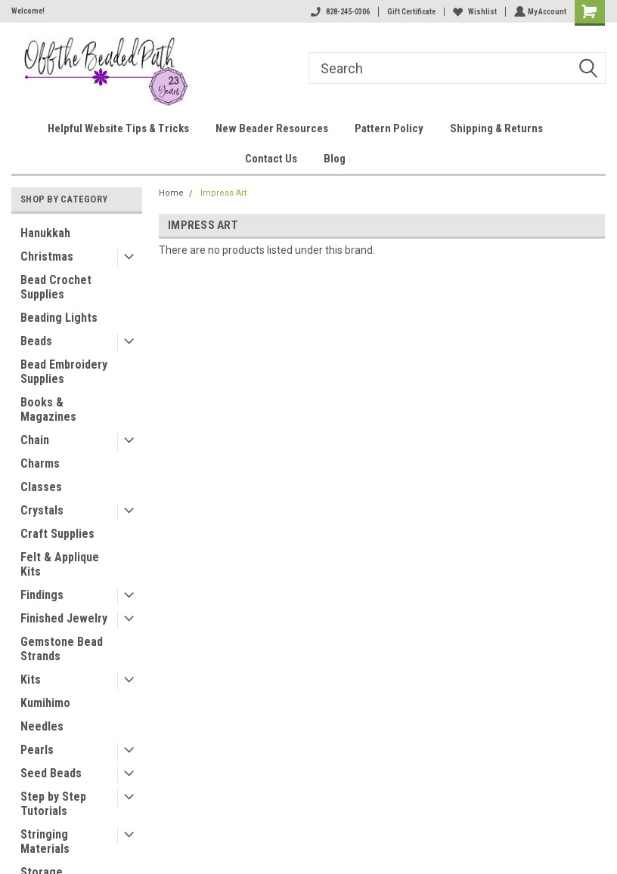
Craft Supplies (57, 534)
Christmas (46, 256)
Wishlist (473, 12)
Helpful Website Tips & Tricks (118, 128)
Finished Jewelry (63, 618)
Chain (34, 440)
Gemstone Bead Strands (61, 649)
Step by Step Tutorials (53, 803)
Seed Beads (51, 773)
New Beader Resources (271, 128)
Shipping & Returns (496, 128)
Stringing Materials (45, 841)
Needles (42, 726)
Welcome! (28, 11)
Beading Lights (59, 317)
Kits (30, 679)
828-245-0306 (338, 12)
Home (171, 193)
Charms (40, 463)
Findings (42, 595)
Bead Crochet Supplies (55, 287)
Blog (335, 158)
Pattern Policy (389, 128)
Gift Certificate (410, 12)
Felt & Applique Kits (59, 564)
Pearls (37, 750)
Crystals (42, 510)
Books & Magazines (48, 409)
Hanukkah (45, 233)
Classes (41, 487)
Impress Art (223, 193)
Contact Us (271, 158)
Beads (36, 341)
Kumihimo (45, 703)
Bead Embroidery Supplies (63, 371)
